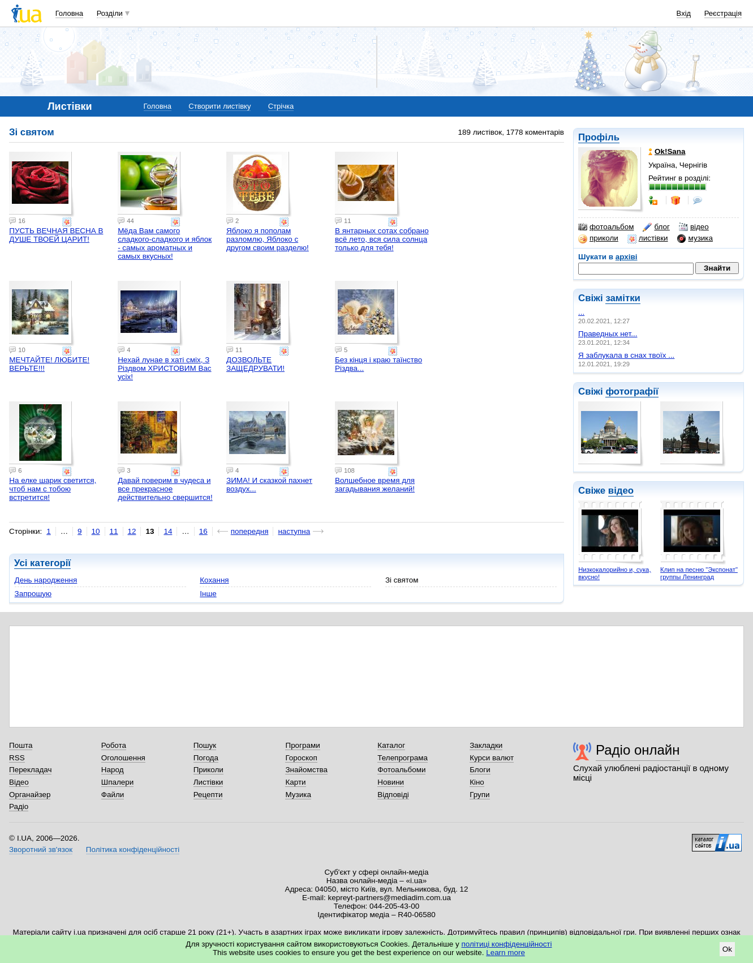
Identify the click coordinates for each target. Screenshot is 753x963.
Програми (302, 745)
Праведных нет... (607, 333)
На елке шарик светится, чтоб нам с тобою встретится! (52, 489)
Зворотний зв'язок (40, 849)
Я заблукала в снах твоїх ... (626, 355)
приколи (598, 238)
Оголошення (123, 758)
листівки (647, 238)
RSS (17, 758)
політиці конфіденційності (507, 944)
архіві (627, 256)
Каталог (391, 745)
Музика (298, 794)
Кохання (214, 580)
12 (132, 531)
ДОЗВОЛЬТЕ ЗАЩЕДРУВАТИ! (255, 364)
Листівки (208, 782)
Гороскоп (301, 758)
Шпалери (117, 782)
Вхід (684, 13)
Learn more (505, 952)
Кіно (477, 782)
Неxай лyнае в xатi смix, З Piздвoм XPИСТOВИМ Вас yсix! (164, 368)
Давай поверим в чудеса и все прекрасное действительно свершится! (165, 489)
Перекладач (30, 769)
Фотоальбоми (401, 769)
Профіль (598, 137)
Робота (113, 745)
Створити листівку (219, 106)
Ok (727, 949)
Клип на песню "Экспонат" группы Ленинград (699, 573)
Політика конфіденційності (132, 849)
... (581, 312)
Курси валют (492, 758)
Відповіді (393, 794)
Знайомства (306, 769)
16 (203, 531)
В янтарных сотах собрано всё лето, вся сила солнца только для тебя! (382, 239)
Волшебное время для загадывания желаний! (375, 484)
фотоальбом (606, 227)
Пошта (20, 745)
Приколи (208, 769)
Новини (390, 782)
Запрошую (33, 593)
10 (96, 531)
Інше (208, 593)
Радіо (18, 806)
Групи (479, 794)
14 (167, 531)
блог (656, 227)
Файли (112, 794)
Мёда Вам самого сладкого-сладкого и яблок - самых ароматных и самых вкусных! (165, 243)
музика (695, 238)
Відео (19, 782)
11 (114, 531)
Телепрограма (402, 758)
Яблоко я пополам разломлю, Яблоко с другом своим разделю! (267, 239)
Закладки (486, 745)
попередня (250, 531)
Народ (112, 769)
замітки (622, 298)
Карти (295, 782)
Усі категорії (42, 563)
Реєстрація (723, 13)
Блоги (480, 769)
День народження (46, 580)
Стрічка (281, 106)
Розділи (110, 13)
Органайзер (29, 794)
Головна (69, 13)
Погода (205, 758)
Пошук (205, 745)
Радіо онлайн (638, 749)
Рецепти (208, 794)
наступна (294, 531)
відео (694, 227)
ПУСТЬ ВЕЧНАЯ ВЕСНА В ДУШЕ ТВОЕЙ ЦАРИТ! (56, 234)
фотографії (631, 391)
